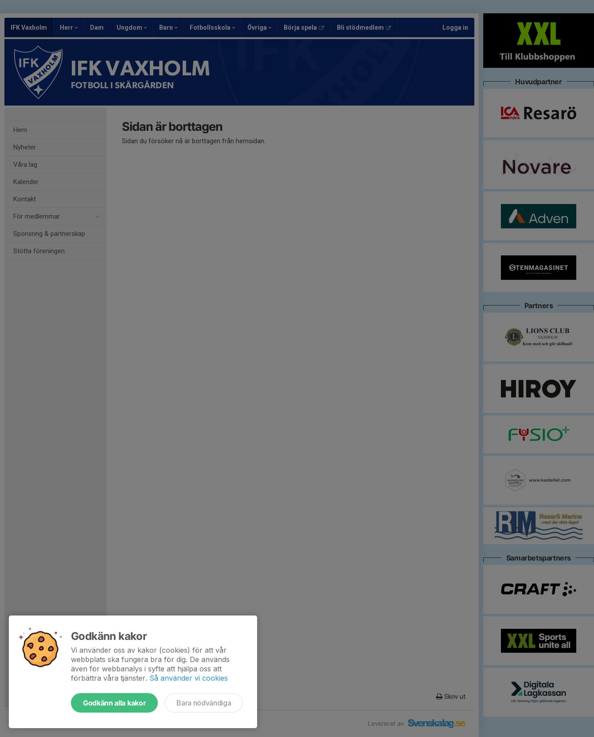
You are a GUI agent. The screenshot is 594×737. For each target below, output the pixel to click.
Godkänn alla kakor (114, 702)
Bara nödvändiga (203, 702)
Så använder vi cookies (188, 678)
